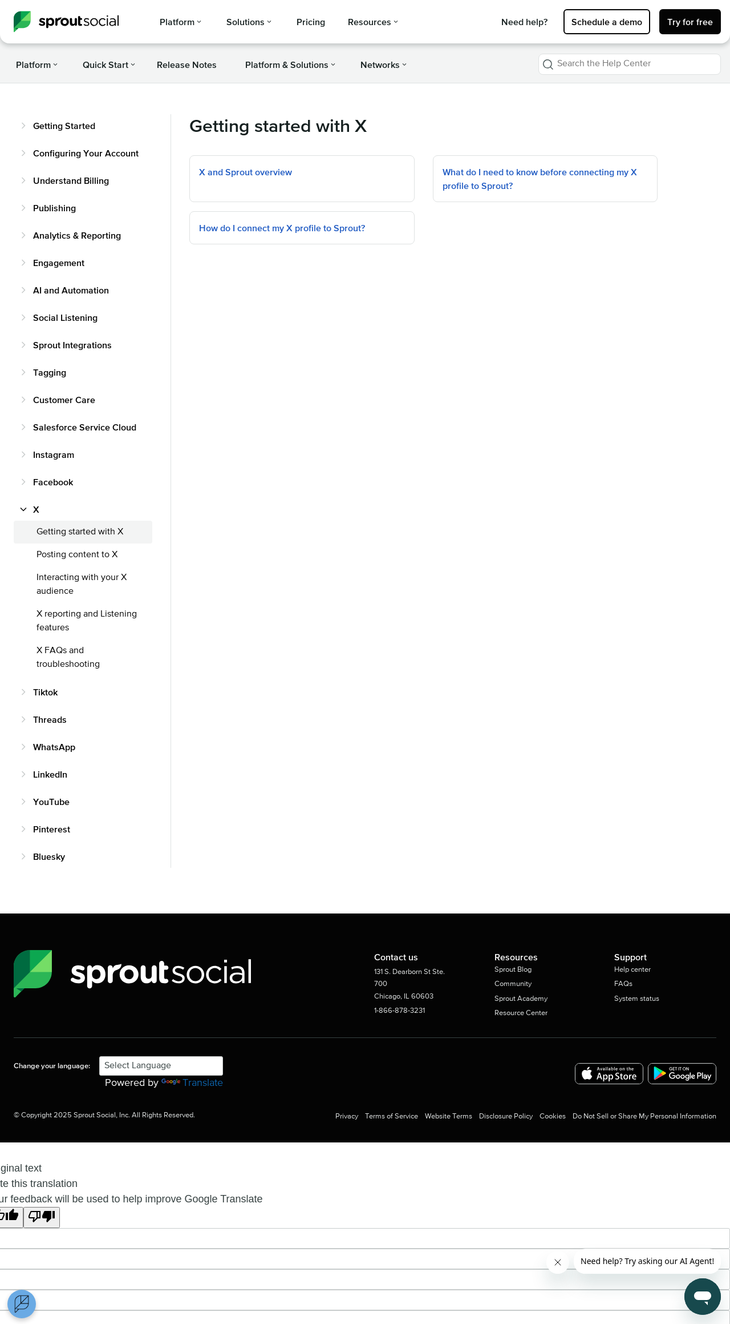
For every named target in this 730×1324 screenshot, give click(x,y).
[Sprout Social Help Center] (66, 22)
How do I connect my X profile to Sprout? (282, 228)
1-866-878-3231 (399, 1011)
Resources (373, 22)
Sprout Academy (521, 999)
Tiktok (45, 692)
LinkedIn (50, 774)
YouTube (51, 801)
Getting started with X (79, 532)
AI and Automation (71, 290)
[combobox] (629, 64)
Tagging (49, 372)
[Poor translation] (41, 1218)
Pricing (311, 22)
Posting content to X (76, 555)
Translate (192, 1083)
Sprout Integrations (72, 345)
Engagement (58, 262)
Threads (50, 719)
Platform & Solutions (290, 64)
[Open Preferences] (21, 1304)
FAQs (623, 984)
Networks (383, 64)
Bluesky (49, 856)
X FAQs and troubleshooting (68, 657)
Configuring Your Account (86, 153)
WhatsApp (54, 747)
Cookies (553, 1116)
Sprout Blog (513, 969)
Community (513, 984)
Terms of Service (391, 1116)
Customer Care (64, 400)
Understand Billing (71, 180)
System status (636, 999)
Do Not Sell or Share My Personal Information (644, 1116)
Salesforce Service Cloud (84, 427)
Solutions (248, 22)
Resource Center (521, 1013)
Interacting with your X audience (81, 584)
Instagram (53, 454)
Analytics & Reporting (77, 235)
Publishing (54, 208)
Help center (632, 969)
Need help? (524, 22)
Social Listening (65, 317)
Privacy (346, 1116)
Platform (180, 22)
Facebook (53, 482)
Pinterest (51, 829)
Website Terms (448, 1116)
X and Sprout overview (245, 172)
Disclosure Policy (506, 1116)
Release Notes (187, 64)
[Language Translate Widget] (161, 1066)
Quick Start (109, 64)
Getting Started (64, 125)
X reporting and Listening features (86, 621)
